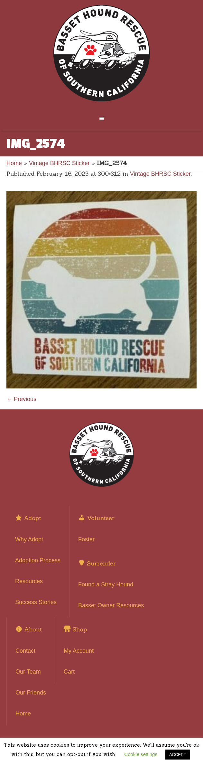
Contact (25, 651)
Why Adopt (29, 539)
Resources (29, 581)
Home (14, 163)
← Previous (21, 399)
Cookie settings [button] (140, 754)
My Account (79, 651)
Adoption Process (37, 560)
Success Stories (36, 602)
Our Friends (30, 692)
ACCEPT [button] (177, 754)
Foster (86, 539)
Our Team (28, 671)
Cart (69, 671)
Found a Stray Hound (105, 584)
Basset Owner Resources (111, 605)
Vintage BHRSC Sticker (59, 163)
